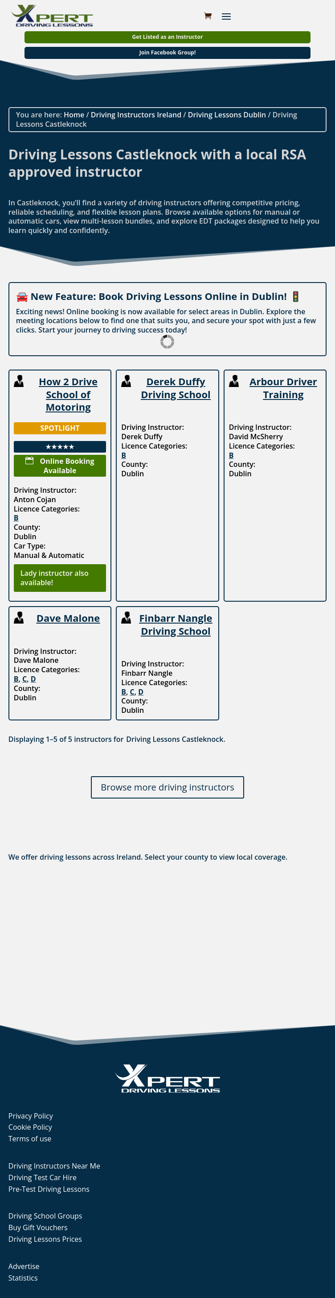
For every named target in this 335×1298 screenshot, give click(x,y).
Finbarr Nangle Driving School (175, 624)
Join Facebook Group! (167, 52)
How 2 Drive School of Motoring (68, 393)
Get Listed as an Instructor (167, 37)
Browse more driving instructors (167, 787)
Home (74, 115)
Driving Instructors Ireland (136, 115)
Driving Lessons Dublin (227, 115)
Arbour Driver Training (283, 387)
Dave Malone (68, 617)
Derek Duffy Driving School (176, 387)
